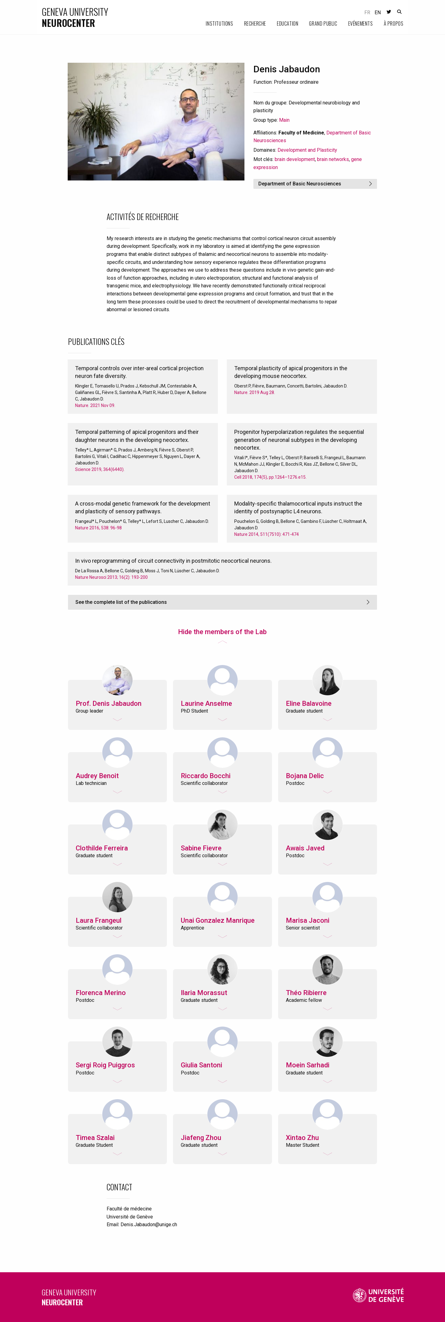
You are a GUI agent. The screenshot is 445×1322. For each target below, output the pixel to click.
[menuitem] (214, 24)
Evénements (360, 23)
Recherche (255, 23)
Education (287, 23)
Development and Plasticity (307, 150)
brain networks (333, 159)
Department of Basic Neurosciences (299, 184)
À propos (394, 23)
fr (367, 12)
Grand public (323, 23)
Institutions (219, 23)
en (378, 12)
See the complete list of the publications (121, 602)
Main (284, 120)
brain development (295, 159)
